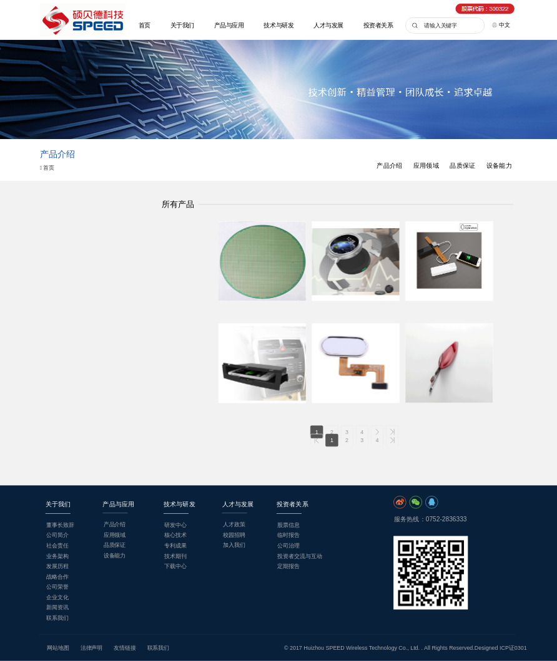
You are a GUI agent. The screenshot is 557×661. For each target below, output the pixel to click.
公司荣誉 (57, 587)
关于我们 (182, 25)
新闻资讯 (57, 607)
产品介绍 (389, 165)
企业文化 (57, 597)
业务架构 (57, 555)
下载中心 (175, 566)
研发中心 (175, 525)
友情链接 (125, 648)
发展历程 (57, 566)
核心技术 (175, 535)
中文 (501, 24)
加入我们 (234, 545)
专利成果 (175, 546)
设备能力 (499, 165)
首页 (144, 25)
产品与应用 (229, 25)
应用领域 (426, 165)
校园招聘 (234, 534)
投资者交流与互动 (299, 555)
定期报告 (288, 566)
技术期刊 (175, 555)
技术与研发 (278, 25)
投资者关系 (378, 25)
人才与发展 (328, 25)
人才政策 (234, 524)
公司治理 (288, 546)
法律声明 (92, 648)
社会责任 (57, 546)
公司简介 (57, 535)
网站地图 (58, 648)
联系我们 (57, 618)
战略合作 (57, 576)
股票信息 (288, 525)
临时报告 (288, 535)
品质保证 (462, 165)
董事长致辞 (60, 525)
